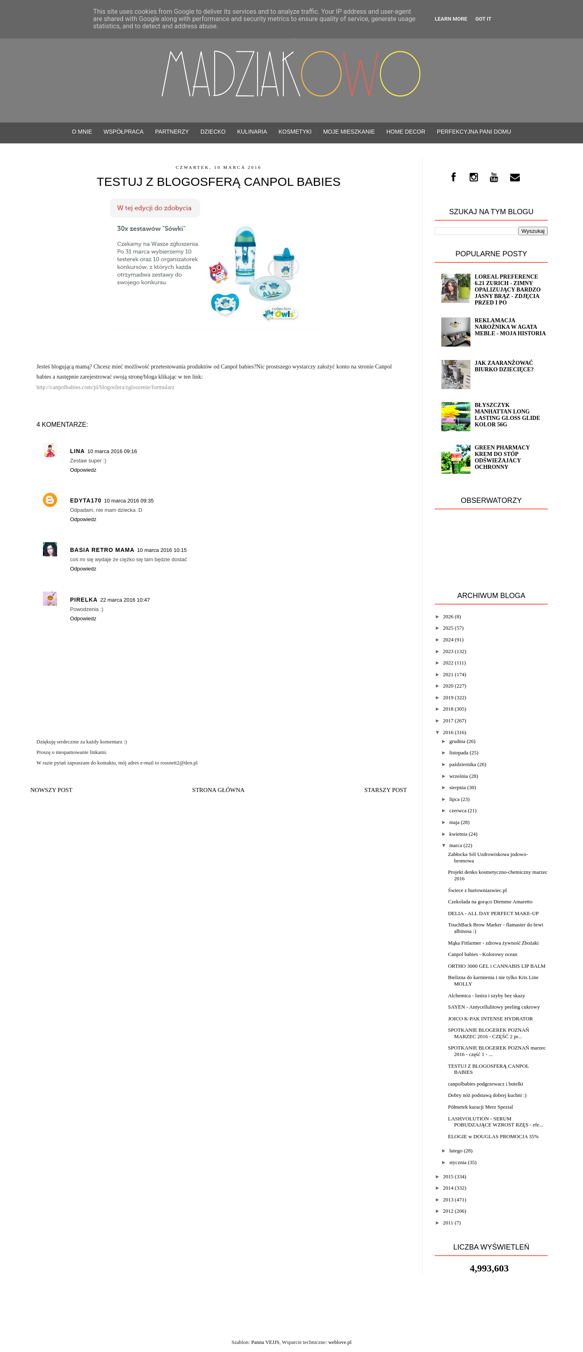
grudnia (457, 741)
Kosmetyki (295, 131)
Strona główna (218, 790)
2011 (448, 1223)
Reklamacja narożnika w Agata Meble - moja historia (510, 326)
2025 (448, 628)
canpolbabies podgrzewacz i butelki (485, 1084)
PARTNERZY (172, 131)
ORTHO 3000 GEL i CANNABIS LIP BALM (496, 966)
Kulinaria (252, 131)
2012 (448, 1211)
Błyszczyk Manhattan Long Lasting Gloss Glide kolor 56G (507, 415)
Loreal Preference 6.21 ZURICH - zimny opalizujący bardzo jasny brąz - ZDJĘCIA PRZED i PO (507, 290)
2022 (448, 663)
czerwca (458, 810)
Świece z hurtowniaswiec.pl (477, 890)
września (458, 776)
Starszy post (385, 790)
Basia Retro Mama (102, 550)
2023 (448, 651)
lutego (456, 1151)
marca (455, 845)
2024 (448, 640)
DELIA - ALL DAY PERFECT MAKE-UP (493, 913)
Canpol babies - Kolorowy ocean (482, 954)
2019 (448, 697)
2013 (448, 1200)
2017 (448, 721)
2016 (448, 732)
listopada (458, 752)
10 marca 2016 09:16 (112, 451)
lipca (454, 799)
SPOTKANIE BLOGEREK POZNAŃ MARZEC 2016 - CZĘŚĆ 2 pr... (488, 1033)
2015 (448, 1176)
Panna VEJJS (265, 1342)
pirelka (84, 599)
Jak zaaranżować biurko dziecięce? (504, 366)
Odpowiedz (83, 470)
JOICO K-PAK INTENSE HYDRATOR (490, 1019)
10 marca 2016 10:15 (162, 550)
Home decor (405, 131)
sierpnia (457, 787)
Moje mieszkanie (349, 131)
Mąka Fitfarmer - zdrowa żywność (484, 943)
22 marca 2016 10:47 (125, 600)
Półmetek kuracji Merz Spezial (480, 1107)
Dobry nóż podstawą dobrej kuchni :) (487, 1095)
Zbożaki (530, 943)
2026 (448, 616)
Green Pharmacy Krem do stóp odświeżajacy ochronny (502, 457)
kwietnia (458, 834)
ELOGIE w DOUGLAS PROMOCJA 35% (493, 1136)
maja (454, 822)
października (462, 764)
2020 (448, 686)
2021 (448, 674)
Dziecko (213, 131)
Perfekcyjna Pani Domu (474, 131)
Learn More (451, 19)
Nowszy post (51, 790)
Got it (483, 19)
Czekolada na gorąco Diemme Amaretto (490, 901)
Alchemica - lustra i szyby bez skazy (486, 995)
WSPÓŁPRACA (124, 131)
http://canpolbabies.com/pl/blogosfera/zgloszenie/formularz (105, 387)
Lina (77, 451)
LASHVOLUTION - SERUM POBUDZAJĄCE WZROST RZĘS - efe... (495, 1122)
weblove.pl (339, 1342)
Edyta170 (86, 500)
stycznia (458, 1162)
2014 (448, 1188)
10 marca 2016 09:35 (129, 501)
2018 (448, 709)
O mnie (82, 131)
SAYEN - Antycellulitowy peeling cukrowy (494, 1007)
